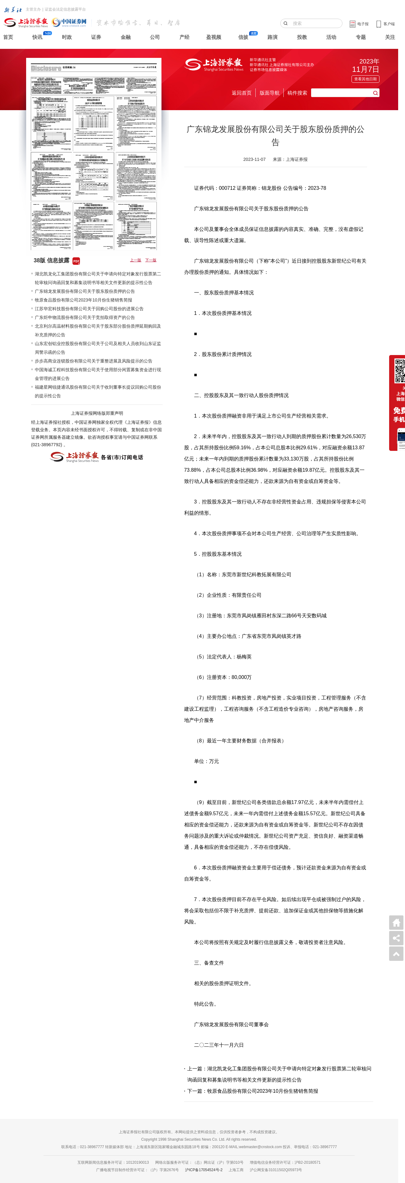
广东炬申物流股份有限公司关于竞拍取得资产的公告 (85, 317)
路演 (272, 37)
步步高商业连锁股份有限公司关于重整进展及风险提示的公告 (93, 360)
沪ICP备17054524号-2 (203, 1170)
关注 (390, 37)
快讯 (37, 37)
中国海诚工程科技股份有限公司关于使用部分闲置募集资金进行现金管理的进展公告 (98, 374)
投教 (302, 37)
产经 (184, 37)
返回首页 (242, 93)
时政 (67, 37)
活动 (331, 37)
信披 (243, 37)
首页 (8, 37)
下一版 (150, 260)
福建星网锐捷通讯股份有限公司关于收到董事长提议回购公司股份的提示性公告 (98, 391)
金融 (126, 37)
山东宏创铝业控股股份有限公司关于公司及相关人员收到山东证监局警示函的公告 (98, 348)
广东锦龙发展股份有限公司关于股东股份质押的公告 (85, 291)
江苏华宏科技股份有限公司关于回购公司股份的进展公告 (89, 308)
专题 (361, 37)
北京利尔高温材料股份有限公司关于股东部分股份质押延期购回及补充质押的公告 (98, 330)
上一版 (135, 260)
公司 (155, 37)
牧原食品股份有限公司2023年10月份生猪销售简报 (83, 299)
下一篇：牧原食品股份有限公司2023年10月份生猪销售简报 (252, 1091)
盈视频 (213, 37)
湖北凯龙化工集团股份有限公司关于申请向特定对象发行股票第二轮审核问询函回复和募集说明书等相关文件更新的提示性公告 (98, 278)
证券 (96, 37)
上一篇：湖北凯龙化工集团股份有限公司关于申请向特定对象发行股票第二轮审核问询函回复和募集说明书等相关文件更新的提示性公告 (279, 1074)
